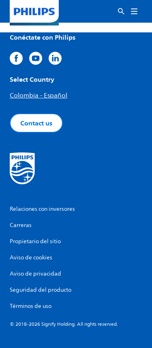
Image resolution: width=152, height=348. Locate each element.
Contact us (36, 123)
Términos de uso (30, 306)
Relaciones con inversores (42, 209)
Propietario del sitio (35, 241)
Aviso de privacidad (35, 273)
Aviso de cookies (31, 257)
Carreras (21, 225)
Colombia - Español (38, 95)
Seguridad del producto (40, 290)
